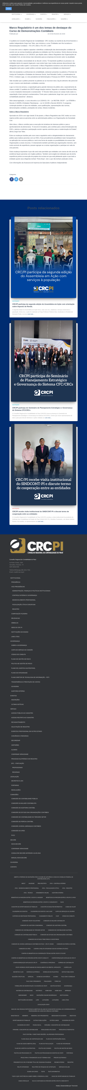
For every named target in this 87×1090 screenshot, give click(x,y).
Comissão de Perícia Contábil (22, 821)
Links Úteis (15, 636)
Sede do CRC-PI (16, 627)
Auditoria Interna (18, 691)
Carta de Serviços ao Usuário (65, 911)
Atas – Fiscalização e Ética (50, 888)
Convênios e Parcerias (19, 736)
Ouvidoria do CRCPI (68, 1020)
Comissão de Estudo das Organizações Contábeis (30, 812)
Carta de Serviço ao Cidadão (22, 650)
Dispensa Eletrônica (33, 972)
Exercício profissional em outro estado (26, 731)
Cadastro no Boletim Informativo (51, 907)
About (23, 883)
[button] (3, 9)
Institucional (17, 14)
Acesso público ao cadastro (22, 713)
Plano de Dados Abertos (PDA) (26, 1043)
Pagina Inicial (37, 1025)
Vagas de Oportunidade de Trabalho (63, 1076)
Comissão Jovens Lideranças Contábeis (26, 826)
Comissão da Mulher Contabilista (23, 803)
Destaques (21, 174)
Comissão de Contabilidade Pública (24, 798)
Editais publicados (68, 972)
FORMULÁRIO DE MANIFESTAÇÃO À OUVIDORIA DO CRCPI (31, 986)
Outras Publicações (39, 1020)
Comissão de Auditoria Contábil (23, 808)
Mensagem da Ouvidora (59, 1015)
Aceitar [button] (9, 8)
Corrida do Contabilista (66, 962)
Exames (28, 19)
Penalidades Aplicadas (48, 1029)
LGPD (37, 1000)
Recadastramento (18, 722)
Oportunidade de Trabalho (21, 1020)
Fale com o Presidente (33, 981)
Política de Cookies (45, 1048)
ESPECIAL (31, 976)
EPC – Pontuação (17, 763)
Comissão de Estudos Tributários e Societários (43, 939)
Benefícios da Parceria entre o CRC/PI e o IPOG (61, 897)
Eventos (43, 14)
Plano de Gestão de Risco (21, 659)
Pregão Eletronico (60, 1057)
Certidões (15, 745)
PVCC (13, 835)
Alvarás (14, 749)
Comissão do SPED (18, 830)
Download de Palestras (51, 972)
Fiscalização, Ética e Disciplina (23, 604)
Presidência (15, 582)
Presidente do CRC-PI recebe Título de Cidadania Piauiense (32, 1062)
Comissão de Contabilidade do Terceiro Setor (28, 817)
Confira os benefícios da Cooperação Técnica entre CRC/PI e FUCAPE (43, 953)
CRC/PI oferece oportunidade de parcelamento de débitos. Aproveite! (38, 967)
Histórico (39, 990)
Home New (48, 990)
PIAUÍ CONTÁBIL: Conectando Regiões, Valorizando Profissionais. (43, 1034)
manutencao (15, 1015)
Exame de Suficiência (43, 976)
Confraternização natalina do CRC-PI (64, 958)
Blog (62, 902)
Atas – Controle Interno (58, 883)
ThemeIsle (74, 1086)
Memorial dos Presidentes (39, 1015)
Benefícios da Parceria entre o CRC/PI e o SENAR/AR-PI (40, 902)
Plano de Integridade (19, 673)
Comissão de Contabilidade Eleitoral (60, 930)
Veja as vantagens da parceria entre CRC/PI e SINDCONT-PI (50, 1081)
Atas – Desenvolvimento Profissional (27, 888)
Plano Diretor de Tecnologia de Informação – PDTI (30, 677)
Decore (13, 840)
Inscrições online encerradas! (47, 995)
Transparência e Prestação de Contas (25, 682)
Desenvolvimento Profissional (24, 600)
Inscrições (15, 700)
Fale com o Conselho (68, 976)
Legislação (16, 19)
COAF (57, 916)
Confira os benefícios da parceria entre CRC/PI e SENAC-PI (29, 958)
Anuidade (31, 883)
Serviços (67, 14)
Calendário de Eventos (19, 911)
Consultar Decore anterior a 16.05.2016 (26, 853)
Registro (55, 14)
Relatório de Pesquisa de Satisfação (44, 1067)
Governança (31, 14)
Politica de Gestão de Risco (21, 663)
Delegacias (15, 618)
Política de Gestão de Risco (63, 1048)
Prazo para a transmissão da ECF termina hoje (36, 1057)
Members (25, 1015)
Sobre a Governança (19, 645)
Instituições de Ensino (19, 632)
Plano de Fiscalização (46, 1043)
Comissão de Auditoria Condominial (31, 925)
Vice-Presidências (18, 586)
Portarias (15, 785)
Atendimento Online (42, 892)
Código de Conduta (18, 654)
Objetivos (73, 1015)
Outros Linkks (54, 1020)
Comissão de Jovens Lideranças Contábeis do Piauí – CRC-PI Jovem (32, 944)
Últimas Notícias (17, 704)
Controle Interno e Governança (24, 595)
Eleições (64, 19)
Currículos (67, 967)
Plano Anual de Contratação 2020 (32, 1039)
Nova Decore (16, 844)
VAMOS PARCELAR (23, 1081)
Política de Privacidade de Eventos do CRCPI (49, 1053)
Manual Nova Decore (19, 858)
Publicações (51, 19)
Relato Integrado (23, 1067)
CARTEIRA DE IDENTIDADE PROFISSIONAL (24, 916)
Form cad (58, 981)
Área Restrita (42, 883)
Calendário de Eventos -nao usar (41, 911)
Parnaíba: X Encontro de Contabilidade (57, 1025)
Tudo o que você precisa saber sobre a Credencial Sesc (30, 1076)
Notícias (30, 174)
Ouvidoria (39, 19)
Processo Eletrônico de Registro (24, 759)
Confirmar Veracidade (19, 754)
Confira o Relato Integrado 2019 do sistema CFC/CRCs (51, 948)
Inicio (31, 995)
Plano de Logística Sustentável (23, 668)
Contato (13, 867)
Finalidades (47, 981)
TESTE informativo (54, 1071)
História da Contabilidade (24, 990)
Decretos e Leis (17, 781)
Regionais (16, 772)
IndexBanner (22, 995)
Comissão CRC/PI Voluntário (31, 920)
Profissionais (17, 767)
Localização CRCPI (43, 1004)
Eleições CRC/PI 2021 (18, 976)
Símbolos (14, 623)
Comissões (14, 794)
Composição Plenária (19, 613)
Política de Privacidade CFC (23, 1053)
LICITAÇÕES (45, 1000)
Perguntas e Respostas (66, 1029)
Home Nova (58, 990)
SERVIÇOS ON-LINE (64, 1067)
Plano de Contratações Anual (56, 1039)
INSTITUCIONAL (64, 995)
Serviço (13, 709)
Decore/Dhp (15, 740)
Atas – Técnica (28, 892)
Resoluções (16, 790)
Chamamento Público (46, 916)
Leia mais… (30, 314)
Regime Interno (59, 1062)
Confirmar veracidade (19, 848)
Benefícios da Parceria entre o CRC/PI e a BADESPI (27, 897)
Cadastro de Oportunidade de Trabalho (24, 907)
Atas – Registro (67, 888)
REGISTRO (70, 1062)
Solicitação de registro (20, 727)
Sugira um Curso (32, 1071)
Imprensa (68, 990)
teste (43, 1071)
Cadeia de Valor (71, 907)
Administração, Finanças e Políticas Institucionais (31, 591)
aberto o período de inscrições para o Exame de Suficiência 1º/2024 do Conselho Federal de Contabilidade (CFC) (43, 878)
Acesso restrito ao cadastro (22, 717)
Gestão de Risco (55, 986)
